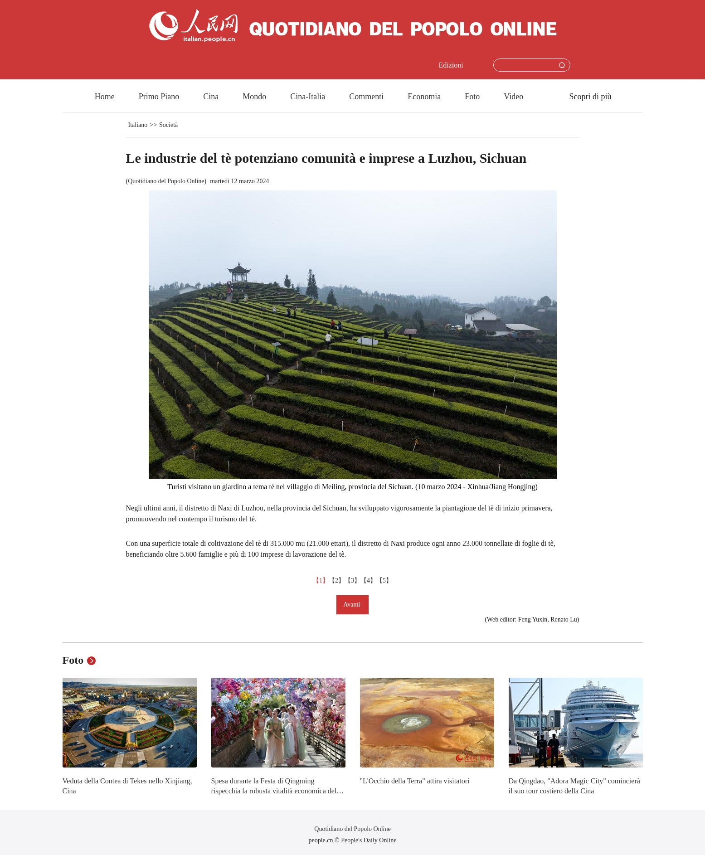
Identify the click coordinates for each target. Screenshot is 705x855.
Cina (211, 96)
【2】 (337, 580)
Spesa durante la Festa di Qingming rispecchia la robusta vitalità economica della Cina (276, 790)
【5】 (384, 580)
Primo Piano (159, 96)
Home (105, 96)
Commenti (366, 96)
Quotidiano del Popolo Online (166, 181)
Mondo (254, 96)
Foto (472, 96)
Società (168, 124)
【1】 (321, 580)
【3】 (352, 580)
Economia (424, 96)
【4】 (368, 580)
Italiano (138, 124)
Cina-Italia (307, 96)
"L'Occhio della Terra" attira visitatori (415, 781)
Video (513, 96)
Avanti (352, 604)
